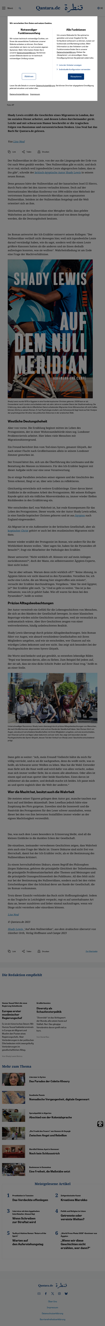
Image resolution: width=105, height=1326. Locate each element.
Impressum (35, 94)
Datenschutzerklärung (26, 52)
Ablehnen (28, 76)
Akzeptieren (76, 76)
